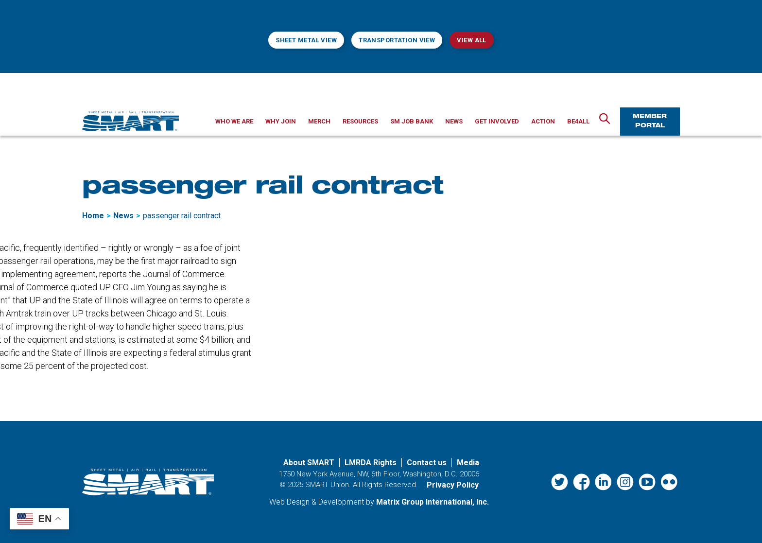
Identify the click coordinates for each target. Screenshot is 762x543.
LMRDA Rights (371, 462)
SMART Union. (328, 484)
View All (471, 40)
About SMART (308, 462)
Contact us (427, 462)
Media (468, 462)
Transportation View (397, 40)
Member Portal (650, 121)
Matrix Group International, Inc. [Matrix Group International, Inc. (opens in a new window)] (432, 502)
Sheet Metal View (306, 40)
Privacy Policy (453, 485)
